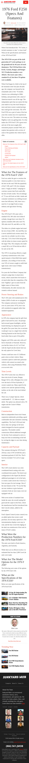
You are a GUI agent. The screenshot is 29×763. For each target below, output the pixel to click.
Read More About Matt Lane (14, 641)
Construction (8, 153)
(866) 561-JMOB (14, 746)
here (23, 703)
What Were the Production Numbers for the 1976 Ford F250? (13, 160)
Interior (6, 157)
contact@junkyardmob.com (20, 742)
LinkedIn (15, 706)
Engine (6, 146)
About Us (14, 683)
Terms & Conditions (20, 734)
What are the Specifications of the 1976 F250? (14, 166)
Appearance (8, 150)
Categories (8, 683)
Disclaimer (14, 735)
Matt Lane (13, 22)
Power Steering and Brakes (11, 148)
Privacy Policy (12, 734)
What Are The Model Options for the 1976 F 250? (13, 163)
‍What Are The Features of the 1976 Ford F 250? (14, 144)
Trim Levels (7, 151)
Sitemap (6, 734)
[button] (2, 2)
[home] (9, 2)
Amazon (21, 749)
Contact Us (21, 683)
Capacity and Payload (10, 155)
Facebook (5, 706)
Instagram (10, 706)
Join (26, 2)
